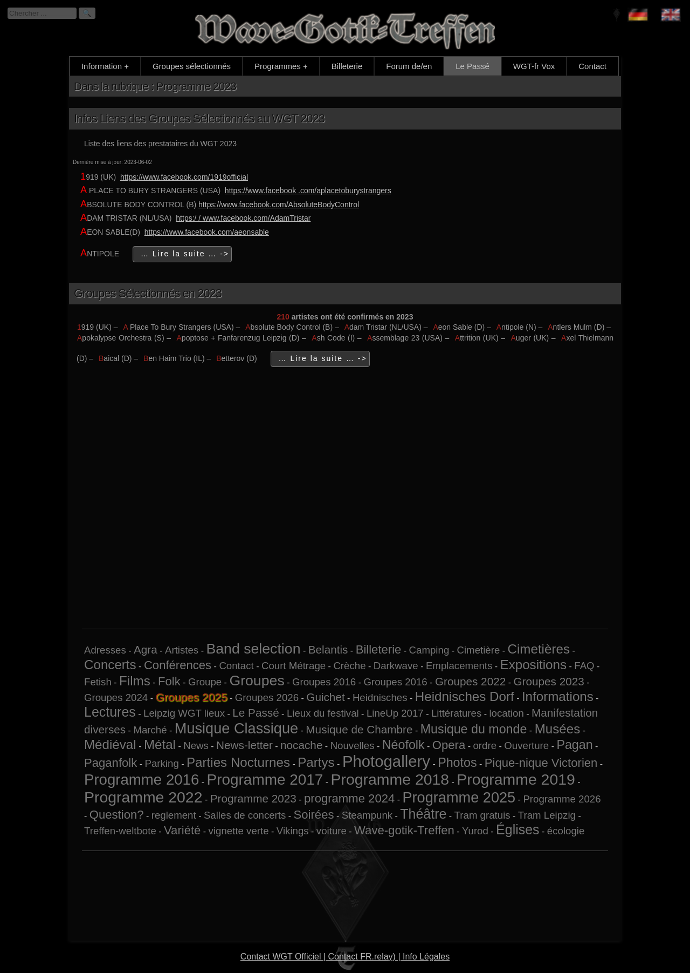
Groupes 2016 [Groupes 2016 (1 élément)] (324, 682)
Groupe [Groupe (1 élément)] (205, 682)
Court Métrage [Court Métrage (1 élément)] (293, 665)
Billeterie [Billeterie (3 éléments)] (379, 649)
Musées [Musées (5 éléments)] (558, 729)
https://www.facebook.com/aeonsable (206, 232)
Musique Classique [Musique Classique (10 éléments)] (236, 728)
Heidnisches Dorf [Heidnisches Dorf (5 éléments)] (464, 696)
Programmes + (281, 66)
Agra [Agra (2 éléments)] (145, 649)
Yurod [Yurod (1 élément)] (475, 830)
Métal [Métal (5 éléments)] (160, 744)
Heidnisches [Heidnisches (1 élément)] (380, 697)
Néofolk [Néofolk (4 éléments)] (403, 745)
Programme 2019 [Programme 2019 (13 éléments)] (516, 779)
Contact (592, 66)
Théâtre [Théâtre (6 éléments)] (423, 813)
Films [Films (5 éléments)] (134, 680)
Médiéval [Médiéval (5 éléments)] (110, 744)
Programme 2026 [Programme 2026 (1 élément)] (562, 799)
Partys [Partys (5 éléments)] (316, 762)
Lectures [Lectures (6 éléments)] (110, 711)
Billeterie (347, 66)
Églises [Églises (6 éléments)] (518, 829)
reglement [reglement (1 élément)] (173, 815)
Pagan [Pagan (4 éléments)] (574, 745)
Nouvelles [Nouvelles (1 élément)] (352, 745)
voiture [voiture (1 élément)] (331, 830)
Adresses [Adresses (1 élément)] (105, 650)
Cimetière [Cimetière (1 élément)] (478, 650)
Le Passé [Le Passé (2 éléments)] (255, 712)
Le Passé (472, 66)
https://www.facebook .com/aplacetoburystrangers (308, 190)
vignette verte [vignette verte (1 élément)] (239, 830)
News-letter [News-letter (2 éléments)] (244, 745)
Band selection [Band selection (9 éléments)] (253, 649)
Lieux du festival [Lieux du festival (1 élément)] (323, 713)
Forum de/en (409, 66)
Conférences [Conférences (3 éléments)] (177, 665)
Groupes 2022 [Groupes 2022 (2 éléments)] (470, 681)
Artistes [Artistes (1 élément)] (181, 650)
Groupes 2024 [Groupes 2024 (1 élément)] (116, 697)
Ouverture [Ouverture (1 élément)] (526, 745)
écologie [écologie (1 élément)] (566, 830)
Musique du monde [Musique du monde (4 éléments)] (473, 729)
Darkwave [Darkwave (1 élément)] (396, 665)
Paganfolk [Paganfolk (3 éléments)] (110, 763)
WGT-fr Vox (534, 66)
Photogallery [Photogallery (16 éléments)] (386, 761)
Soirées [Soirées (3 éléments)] (314, 814)
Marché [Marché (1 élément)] (150, 730)
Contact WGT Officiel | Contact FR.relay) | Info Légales (345, 956)
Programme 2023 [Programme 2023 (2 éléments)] (253, 798)
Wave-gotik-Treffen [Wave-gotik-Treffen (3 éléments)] (404, 830)
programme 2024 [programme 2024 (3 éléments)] (349, 798)
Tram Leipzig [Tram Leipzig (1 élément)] (547, 815)
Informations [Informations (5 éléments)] (558, 696)
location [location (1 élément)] (506, 713)
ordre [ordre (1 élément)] (484, 745)
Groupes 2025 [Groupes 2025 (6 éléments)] (191, 697)
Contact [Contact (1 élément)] (236, 665)
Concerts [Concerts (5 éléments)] (110, 664)
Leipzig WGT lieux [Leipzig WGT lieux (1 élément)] (184, 713)
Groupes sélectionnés (192, 66)
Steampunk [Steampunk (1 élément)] (367, 815)
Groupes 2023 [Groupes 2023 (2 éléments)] (548, 681)
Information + (105, 66)
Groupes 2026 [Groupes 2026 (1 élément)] (267, 697)
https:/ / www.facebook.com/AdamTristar (243, 218)
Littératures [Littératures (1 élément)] (456, 713)
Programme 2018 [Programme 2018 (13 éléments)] (390, 779)
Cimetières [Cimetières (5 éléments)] (539, 649)
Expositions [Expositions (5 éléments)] (533, 664)
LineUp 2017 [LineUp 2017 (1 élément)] (395, 713)
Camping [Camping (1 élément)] (429, 650)
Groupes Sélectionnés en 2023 (148, 293)
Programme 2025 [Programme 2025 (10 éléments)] (458, 797)
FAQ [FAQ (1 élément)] (584, 665)
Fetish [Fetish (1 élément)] (98, 682)
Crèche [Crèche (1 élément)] (349, 665)
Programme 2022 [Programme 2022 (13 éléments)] (143, 797)
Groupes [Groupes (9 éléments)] (256, 680)
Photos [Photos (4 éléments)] (457, 763)
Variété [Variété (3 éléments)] (182, 830)
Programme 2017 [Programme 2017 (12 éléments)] (265, 779)
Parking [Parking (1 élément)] (162, 763)
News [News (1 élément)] (196, 745)
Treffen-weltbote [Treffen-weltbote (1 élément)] (120, 830)
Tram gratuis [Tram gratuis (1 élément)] (482, 815)
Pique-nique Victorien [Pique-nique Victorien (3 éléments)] (541, 763)
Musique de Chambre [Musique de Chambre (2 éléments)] (359, 729)
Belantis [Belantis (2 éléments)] (328, 649)
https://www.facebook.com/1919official (184, 177)
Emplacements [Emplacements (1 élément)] (459, 665)
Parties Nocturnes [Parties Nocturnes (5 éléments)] (238, 762)
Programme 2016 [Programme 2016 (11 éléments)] (141, 779)
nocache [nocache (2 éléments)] (301, 745)
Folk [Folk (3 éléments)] (169, 681)
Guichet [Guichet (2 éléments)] (325, 697)
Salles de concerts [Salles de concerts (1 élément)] (245, 815)
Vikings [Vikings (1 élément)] (293, 830)
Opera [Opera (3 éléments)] (448, 745)
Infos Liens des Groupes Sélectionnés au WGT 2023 (199, 118)
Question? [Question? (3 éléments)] (116, 814)
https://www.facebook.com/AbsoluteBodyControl (278, 204)
